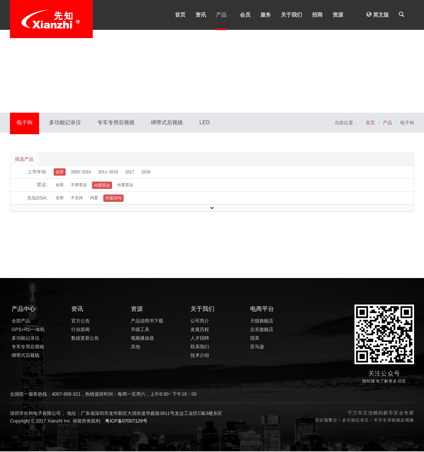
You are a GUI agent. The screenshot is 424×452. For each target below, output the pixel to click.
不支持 (77, 198)
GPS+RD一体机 (28, 330)
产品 (221, 15)
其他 (135, 347)
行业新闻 (80, 330)
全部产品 (21, 321)
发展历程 (199, 330)
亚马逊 (257, 347)
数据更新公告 (85, 338)
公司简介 (199, 321)
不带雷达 (79, 185)
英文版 (377, 15)
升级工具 (140, 330)
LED (204, 122)
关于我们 (291, 15)
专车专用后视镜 (115, 122)
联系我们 (199, 347)
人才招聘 (199, 338)
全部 (60, 185)
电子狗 (24, 122)
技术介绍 (199, 356)
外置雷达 (125, 185)
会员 (245, 15)
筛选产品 (24, 159)
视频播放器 (142, 338)
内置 (94, 198)
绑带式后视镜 (167, 122)
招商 (317, 15)
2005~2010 (81, 172)
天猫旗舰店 (261, 321)
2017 (129, 172)
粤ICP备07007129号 (126, 421)
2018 (145, 172)
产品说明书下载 (147, 321)
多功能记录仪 (65, 122)
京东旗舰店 (261, 330)
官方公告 (80, 321)
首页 (180, 15)
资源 (338, 15)
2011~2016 (108, 172)
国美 (254, 338)
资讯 (200, 15)
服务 (265, 15)
